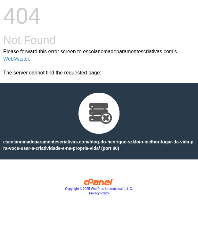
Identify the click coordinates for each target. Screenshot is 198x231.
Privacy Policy (99, 193)
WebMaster (16, 59)
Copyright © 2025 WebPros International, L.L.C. (99, 189)
